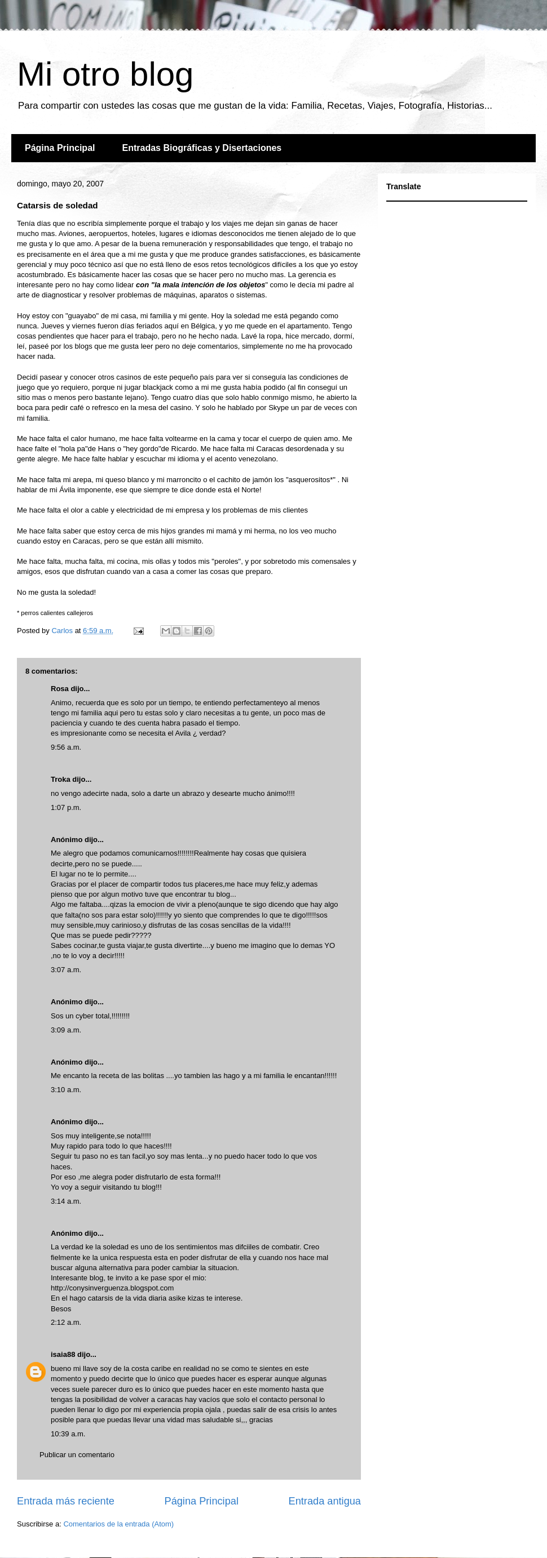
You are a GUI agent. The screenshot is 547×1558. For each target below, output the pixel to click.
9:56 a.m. (66, 747)
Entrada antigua (325, 1501)
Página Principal (60, 148)
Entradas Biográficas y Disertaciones (201, 148)
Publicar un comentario (76, 1454)
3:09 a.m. (66, 1030)
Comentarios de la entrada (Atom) (118, 1524)
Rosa (60, 688)
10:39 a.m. (68, 1434)
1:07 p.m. (66, 807)
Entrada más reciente (65, 1501)
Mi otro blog (105, 74)
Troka (60, 779)
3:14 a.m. (66, 1201)
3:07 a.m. (66, 969)
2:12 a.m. (66, 1322)
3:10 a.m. (66, 1089)
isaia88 (63, 1354)
